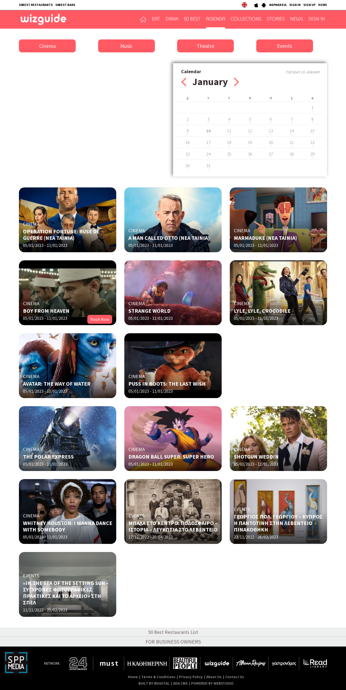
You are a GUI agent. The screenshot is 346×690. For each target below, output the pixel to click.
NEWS (296, 19)
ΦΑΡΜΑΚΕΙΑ (278, 5)
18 (229, 142)
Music (126, 46)
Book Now (99, 319)
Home (133, 677)
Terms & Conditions (158, 677)
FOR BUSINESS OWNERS (173, 641)
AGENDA (215, 19)
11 (229, 130)
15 (312, 130)
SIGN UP (309, 5)
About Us (214, 677)
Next (236, 82)
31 (208, 165)
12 (250, 130)
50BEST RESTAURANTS (36, 5)
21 (292, 142)
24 (208, 154)
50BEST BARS (65, 5)
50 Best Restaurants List (173, 632)
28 (292, 154)
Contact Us (234, 677)
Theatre (205, 46)
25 (229, 154)
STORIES (276, 19)
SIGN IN (295, 5)
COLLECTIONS (246, 19)
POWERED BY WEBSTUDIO (212, 683)
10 (208, 130)
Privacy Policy (191, 677)
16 (187, 142)
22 (312, 142)
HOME (322, 5)
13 (271, 130)
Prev (184, 82)
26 (250, 154)
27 (271, 154)
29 (312, 154)
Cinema (47, 46)
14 (292, 130)
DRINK (171, 19)
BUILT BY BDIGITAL (153, 683)
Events (284, 46)
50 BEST (192, 19)
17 (208, 142)
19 (250, 142)
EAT (156, 19)
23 (187, 154)
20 (271, 142)
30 (187, 165)
